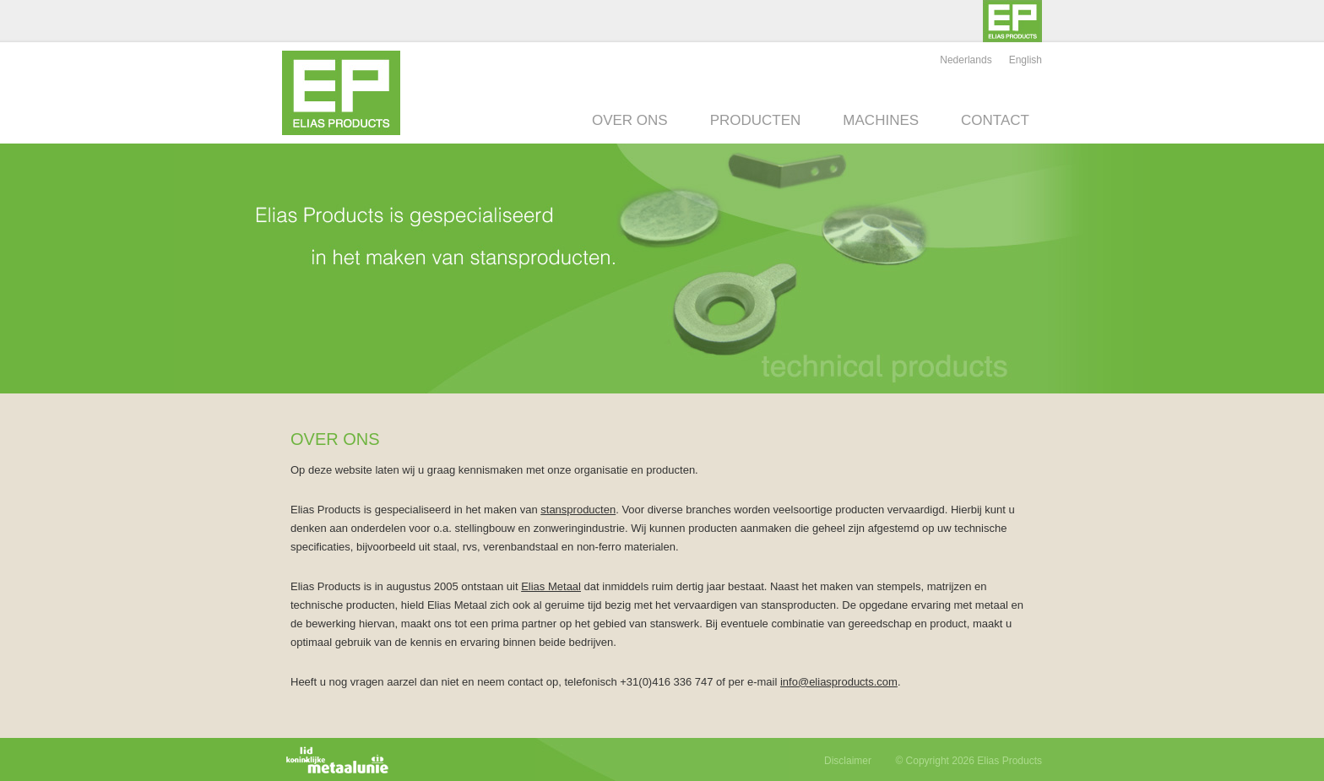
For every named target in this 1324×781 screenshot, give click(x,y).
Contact (995, 120)
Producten (755, 120)
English (1025, 60)
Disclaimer (847, 761)
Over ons (630, 120)
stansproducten (578, 509)
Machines (881, 120)
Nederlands (965, 60)
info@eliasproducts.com (839, 681)
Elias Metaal (551, 586)
